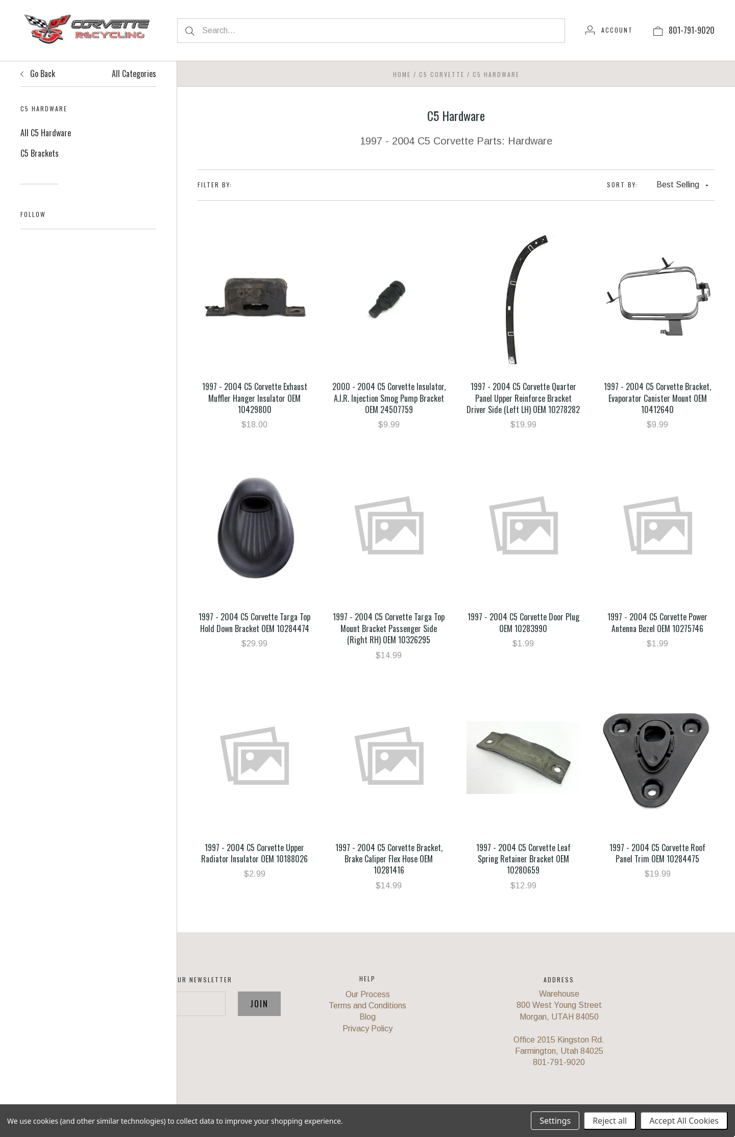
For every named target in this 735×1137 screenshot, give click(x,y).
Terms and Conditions (367, 1005)
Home (402, 74)
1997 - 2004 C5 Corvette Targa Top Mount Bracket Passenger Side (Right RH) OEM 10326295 (389, 628)
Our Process (368, 994)
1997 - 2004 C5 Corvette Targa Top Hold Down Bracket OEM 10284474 (254, 622)
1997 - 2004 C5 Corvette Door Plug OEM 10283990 (523, 622)
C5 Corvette (441, 74)
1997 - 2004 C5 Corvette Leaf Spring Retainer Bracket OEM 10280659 (523, 859)
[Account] (609, 30)
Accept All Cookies (684, 1120)
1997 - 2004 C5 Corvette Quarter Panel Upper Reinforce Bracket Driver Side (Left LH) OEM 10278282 (523, 398)
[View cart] (658, 30)
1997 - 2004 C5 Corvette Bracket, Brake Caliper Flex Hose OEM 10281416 (389, 859)
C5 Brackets (39, 153)
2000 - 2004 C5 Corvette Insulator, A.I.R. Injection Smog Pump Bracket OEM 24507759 (389, 398)
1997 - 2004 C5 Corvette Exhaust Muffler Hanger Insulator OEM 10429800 (254, 398)
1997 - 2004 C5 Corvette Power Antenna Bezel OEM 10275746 (657, 622)
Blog (367, 1016)
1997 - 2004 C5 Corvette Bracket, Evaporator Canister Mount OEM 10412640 (657, 398)
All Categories (134, 73)
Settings (555, 1120)
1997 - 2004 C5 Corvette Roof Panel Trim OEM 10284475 (657, 853)
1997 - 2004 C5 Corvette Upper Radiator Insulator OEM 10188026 (254, 853)
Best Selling (682, 184)
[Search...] (371, 30)
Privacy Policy (367, 1028)
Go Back (37, 73)
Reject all (610, 1120)
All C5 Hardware (45, 133)
